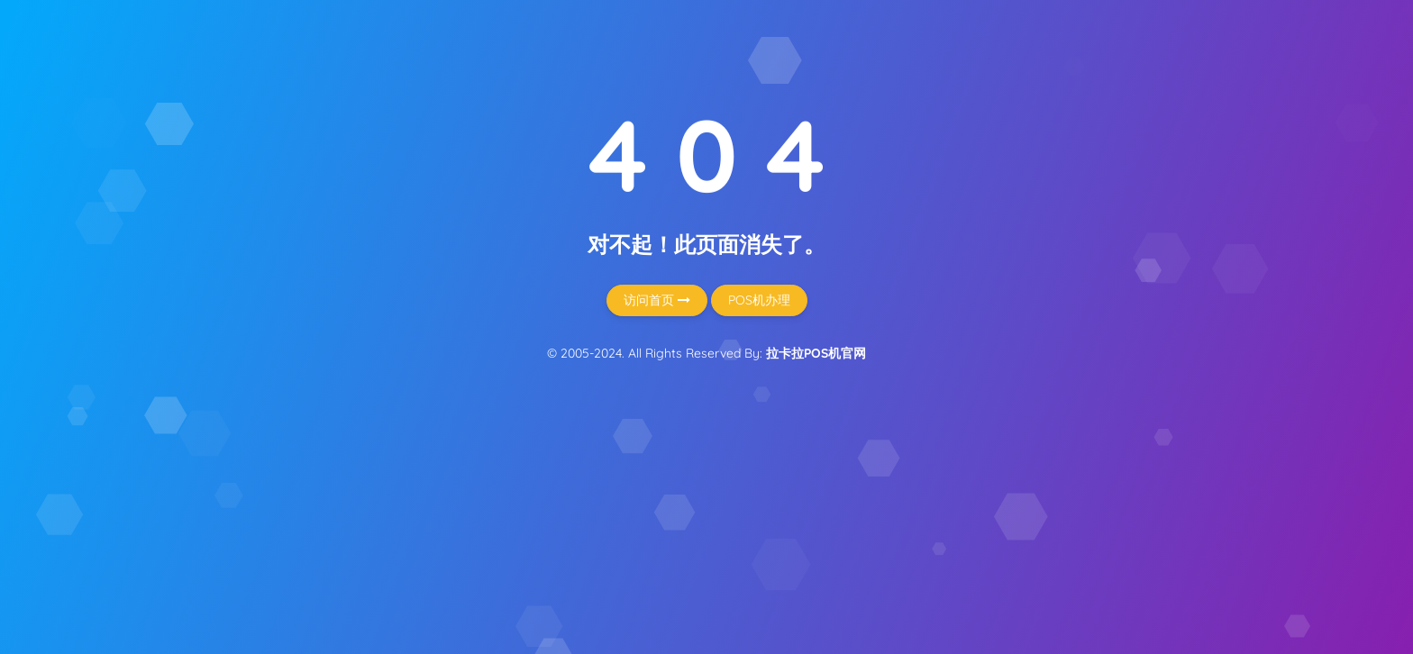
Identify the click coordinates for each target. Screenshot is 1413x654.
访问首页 (657, 300)
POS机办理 (759, 300)
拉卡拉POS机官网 (816, 353)
